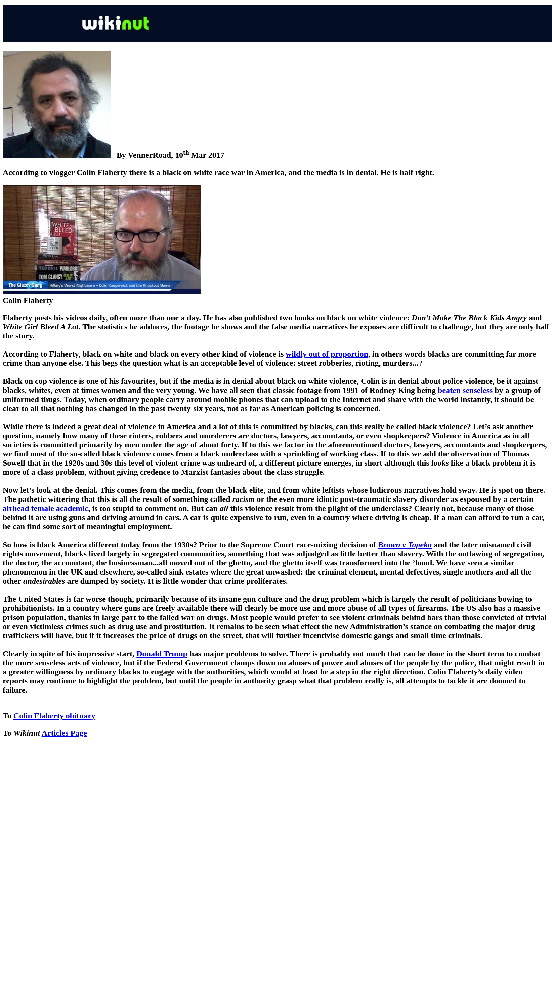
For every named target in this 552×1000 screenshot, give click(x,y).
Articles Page (64, 733)
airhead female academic (45, 508)
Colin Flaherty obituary (54, 715)
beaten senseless (465, 390)
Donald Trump (161, 653)
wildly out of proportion (327, 353)
